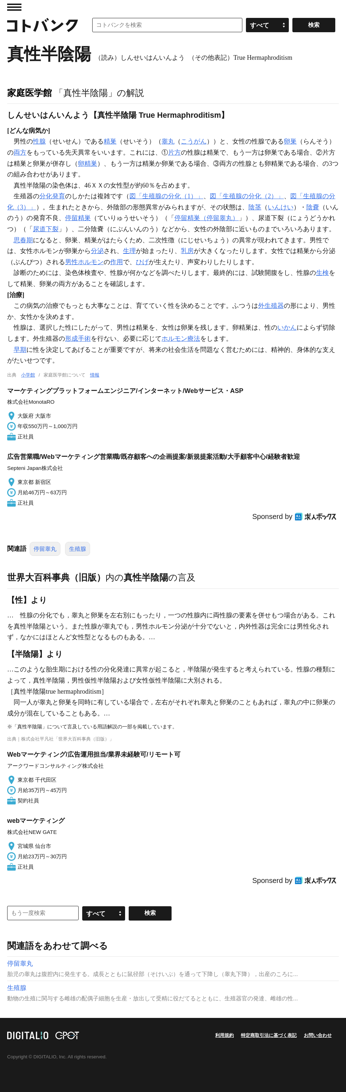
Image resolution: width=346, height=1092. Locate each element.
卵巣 (290, 141)
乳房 (187, 250)
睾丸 (168, 141)
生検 (322, 272)
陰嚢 (312, 207)
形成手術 (78, 338)
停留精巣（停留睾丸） (206, 218)
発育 (58, 196)
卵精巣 (87, 163)
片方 (174, 152)
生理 (129, 250)
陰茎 (254, 207)
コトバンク (42, 25)
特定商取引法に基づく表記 (269, 1035)
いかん (287, 327)
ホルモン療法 (181, 338)
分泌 (97, 250)
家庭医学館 (29, 93)
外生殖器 (271, 305)
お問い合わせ (318, 1035)
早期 (20, 349)
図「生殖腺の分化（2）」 (247, 196)
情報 (94, 375)
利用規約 (224, 1035)
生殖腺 (77, 549)
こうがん (194, 141)
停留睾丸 (45, 549)
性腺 (39, 141)
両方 (20, 152)
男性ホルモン (84, 262)
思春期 (23, 240)
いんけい (280, 207)
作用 (116, 262)
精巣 (110, 141)
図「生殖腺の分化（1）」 (166, 196)
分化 (45, 196)
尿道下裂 (46, 229)
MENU (14, 7)
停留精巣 (78, 218)
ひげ (142, 262)
